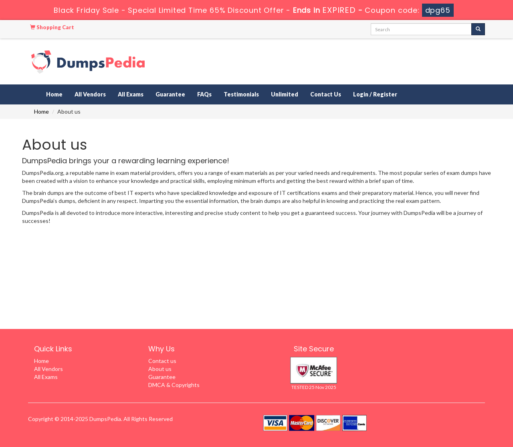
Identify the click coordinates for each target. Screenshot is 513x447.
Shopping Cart (52, 27)
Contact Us (325, 94)
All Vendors (90, 94)
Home (54, 94)
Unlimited (284, 94)
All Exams (130, 94)
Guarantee (170, 94)
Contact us (162, 360)
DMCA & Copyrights (174, 384)
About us (160, 368)
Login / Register (375, 94)
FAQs (204, 94)
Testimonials (241, 94)
